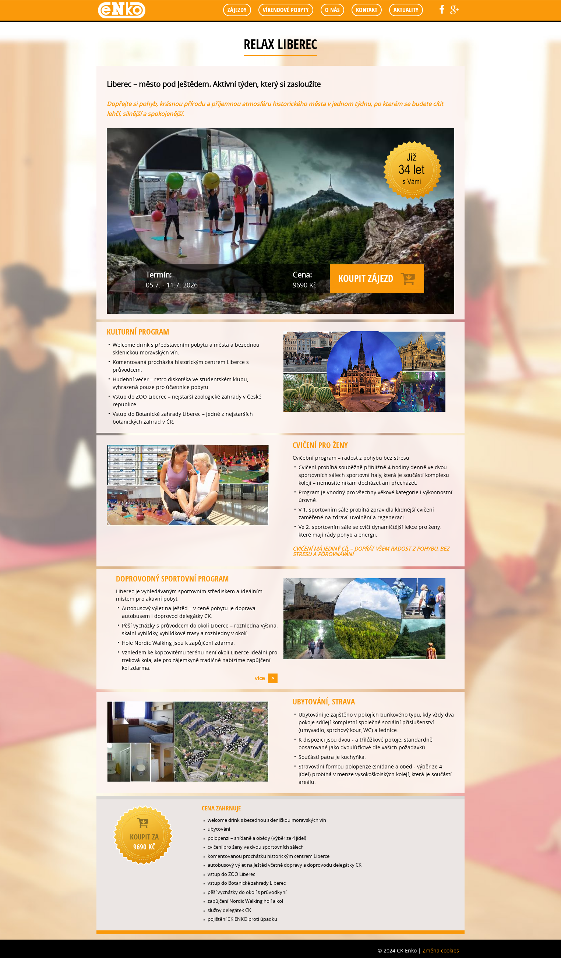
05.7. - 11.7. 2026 (172, 284)
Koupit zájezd (366, 278)
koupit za (144, 842)
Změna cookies (441, 950)
